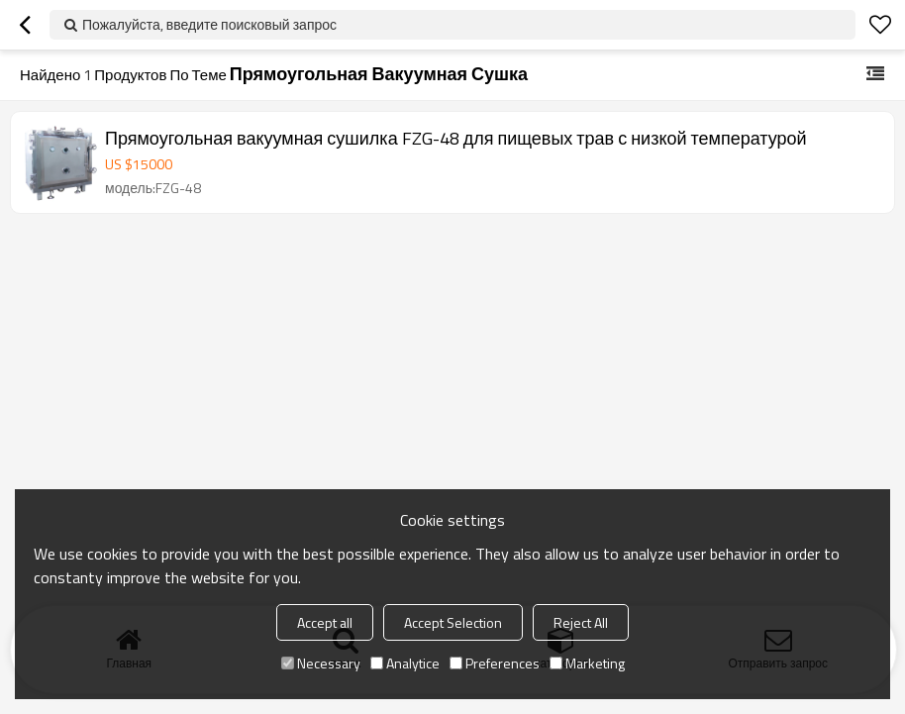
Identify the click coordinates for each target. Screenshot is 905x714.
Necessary (320, 663)
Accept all (324, 622)
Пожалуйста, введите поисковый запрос (209, 24)
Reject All (580, 622)
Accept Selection (453, 622)
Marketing (587, 663)
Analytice (405, 663)
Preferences (495, 663)
